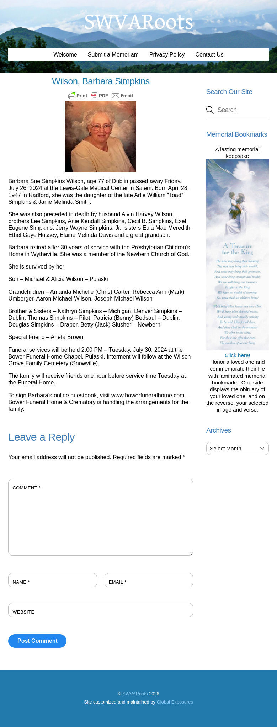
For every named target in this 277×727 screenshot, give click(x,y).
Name (21, 582)
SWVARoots (135, 693)
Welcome (65, 55)
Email (118, 582)
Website (23, 612)
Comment (26, 487)
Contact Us (210, 55)
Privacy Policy (167, 55)
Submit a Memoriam (113, 55)
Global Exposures (175, 702)
